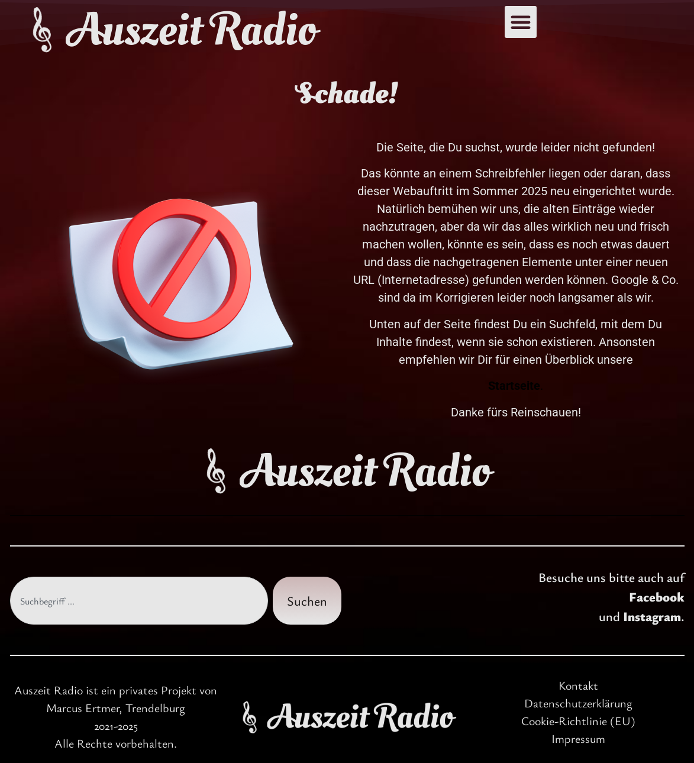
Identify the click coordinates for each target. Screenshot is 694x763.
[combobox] (139, 601)
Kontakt (578, 685)
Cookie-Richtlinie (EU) (578, 721)
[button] (521, 22)
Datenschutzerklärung (578, 703)
